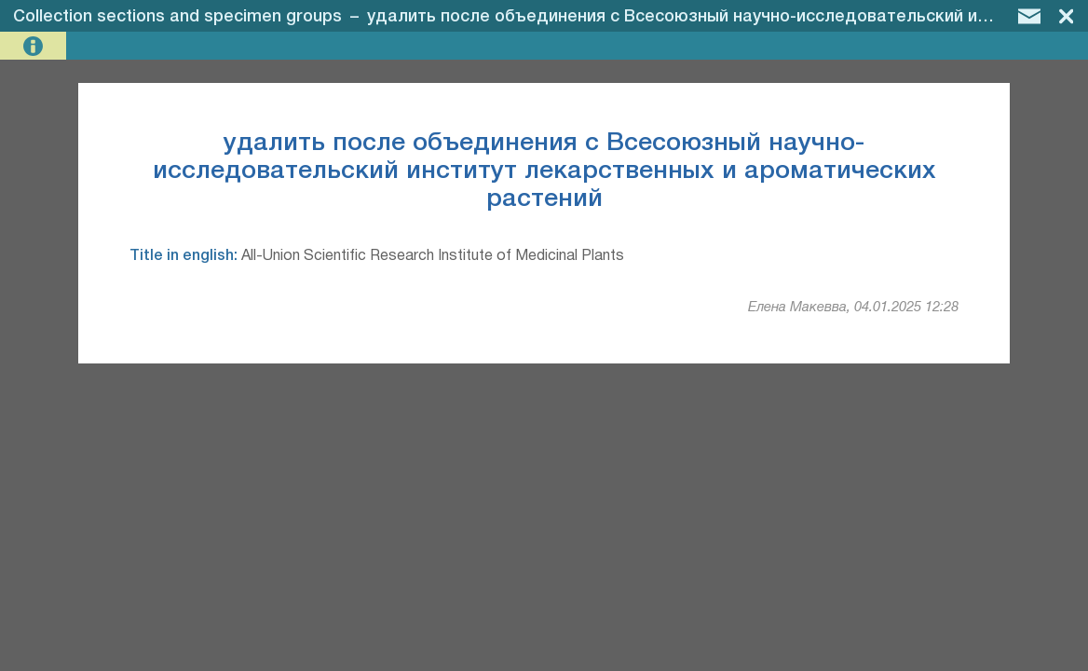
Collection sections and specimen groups (177, 16)
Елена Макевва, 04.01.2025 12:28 (853, 307)
